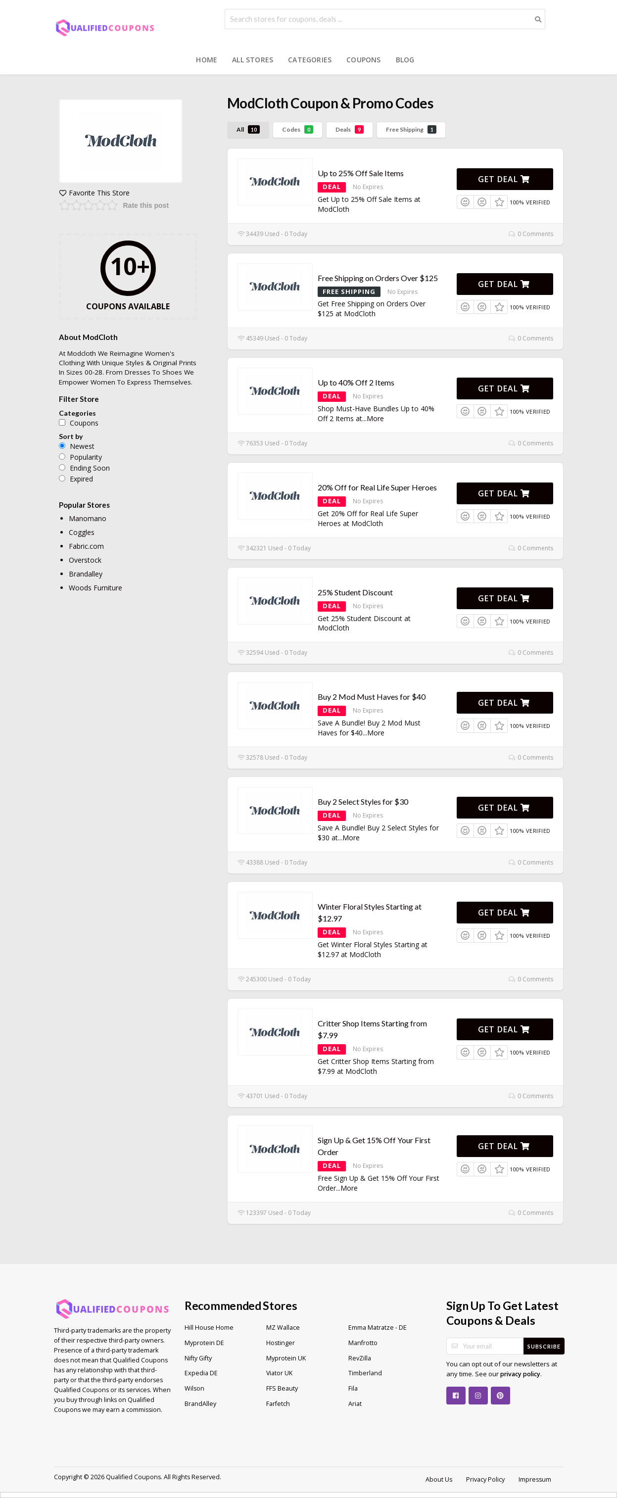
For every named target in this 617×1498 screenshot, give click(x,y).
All (248, 129)
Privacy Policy (485, 1479)
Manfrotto (363, 1343)
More (375, 418)
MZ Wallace (283, 1327)
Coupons (363, 59)
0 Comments (531, 234)
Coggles (82, 532)
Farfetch (278, 1404)
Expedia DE (201, 1373)
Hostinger (280, 1343)
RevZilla (359, 1358)
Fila (353, 1388)
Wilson (194, 1388)
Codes (297, 129)
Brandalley (85, 574)
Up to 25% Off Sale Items (361, 173)
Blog (405, 59)
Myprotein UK (286, 1358)
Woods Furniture (95, 587)
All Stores (252, 59)
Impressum (535, 1479)
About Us (439, 1479)
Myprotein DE (204, 1343)
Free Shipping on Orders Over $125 (378, 278)
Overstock (85, 560)
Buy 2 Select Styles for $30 (363, 801)
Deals (349, 129)
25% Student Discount (355, 592)
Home (206, 59)
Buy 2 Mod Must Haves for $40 (372, 696)
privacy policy (520, 1374)
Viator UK (279, 1373)
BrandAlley (200, 1404)
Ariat (355, 1404)
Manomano (87, 518)
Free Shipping (411, 129)
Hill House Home (209, 1327)
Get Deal (504, 179)
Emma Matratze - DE (377, 1327)
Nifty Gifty (198, 1358)
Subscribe (544, 1346)
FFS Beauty (282, 1388)
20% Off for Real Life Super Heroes (377, 487)
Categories (310, 59)
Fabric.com (86, 546)
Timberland (365, 1373)
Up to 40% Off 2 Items (356, 382)
